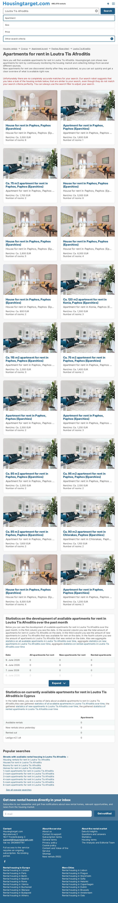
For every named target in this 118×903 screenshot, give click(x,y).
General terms (49, 839)
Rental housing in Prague (75, 873)
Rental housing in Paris (14, 873)
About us (47, 831)
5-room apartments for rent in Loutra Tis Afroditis (28, 782)
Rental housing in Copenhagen (78, 884)
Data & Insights (89, 831)
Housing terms (89, 839)
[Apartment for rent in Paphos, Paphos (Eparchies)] (88, 117)
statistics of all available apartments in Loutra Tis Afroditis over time (70, 703)
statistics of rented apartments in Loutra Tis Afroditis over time (55, 707)
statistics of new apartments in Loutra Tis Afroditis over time (47, 706)
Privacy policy (49, 842)
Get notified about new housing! (108, 3)
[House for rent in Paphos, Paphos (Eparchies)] (30, 117)
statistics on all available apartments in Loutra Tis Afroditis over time (41, 641)
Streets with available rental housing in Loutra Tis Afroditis (34, 756)
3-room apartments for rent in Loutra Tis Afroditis (28, 776)
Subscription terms (52, 837)
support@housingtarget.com (18, 839)
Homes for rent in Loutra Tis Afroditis (22, 768)
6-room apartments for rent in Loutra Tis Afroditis (28, 785)
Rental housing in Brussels (75, 890)
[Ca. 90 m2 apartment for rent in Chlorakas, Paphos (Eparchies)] (88, 523)
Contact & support (51, 834)
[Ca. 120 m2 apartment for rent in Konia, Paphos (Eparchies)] (88, 291)
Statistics (86, 837)
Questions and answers (94, 834)
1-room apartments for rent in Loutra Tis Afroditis (28, 771)
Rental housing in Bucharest (17, 887)
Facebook (4, 861)
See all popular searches (18, 789)
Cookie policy (49, 845)
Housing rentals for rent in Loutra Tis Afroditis (26, 759)
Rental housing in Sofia (74, 878)
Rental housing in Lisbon (74, 870)
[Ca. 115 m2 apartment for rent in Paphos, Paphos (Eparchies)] (30, 349)
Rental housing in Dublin (74, 887)
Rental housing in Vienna (15, 884)
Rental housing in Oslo (73, 895)
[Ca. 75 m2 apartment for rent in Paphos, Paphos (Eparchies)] (30, 175)
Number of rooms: (15, 140)
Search (108, 10)
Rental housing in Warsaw (16, 890)
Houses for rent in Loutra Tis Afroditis (22, 762)
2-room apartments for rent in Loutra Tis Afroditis (28, 773)
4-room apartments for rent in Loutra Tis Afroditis (28, 779)
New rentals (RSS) (51, 856)
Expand (56, 683)
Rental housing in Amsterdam (77, 892)
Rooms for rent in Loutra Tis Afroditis (22, 765)
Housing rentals (10, 48)
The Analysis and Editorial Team (98, 842)
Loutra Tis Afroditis (81, 49)
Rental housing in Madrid (16, 878)
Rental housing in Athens (16, 895)
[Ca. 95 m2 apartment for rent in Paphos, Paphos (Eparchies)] (88, 465)
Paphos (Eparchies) (60, 48)
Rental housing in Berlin (15, 876)
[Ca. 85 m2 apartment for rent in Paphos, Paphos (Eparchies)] (30, 465)
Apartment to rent (40, 48)
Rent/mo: (11, 137)
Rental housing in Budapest (17, 892)
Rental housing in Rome (15, 881)
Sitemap (46, 853)
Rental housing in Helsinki (75, 881)
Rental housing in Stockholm (76, 876)
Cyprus (24, 48)
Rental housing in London (16, 870)
